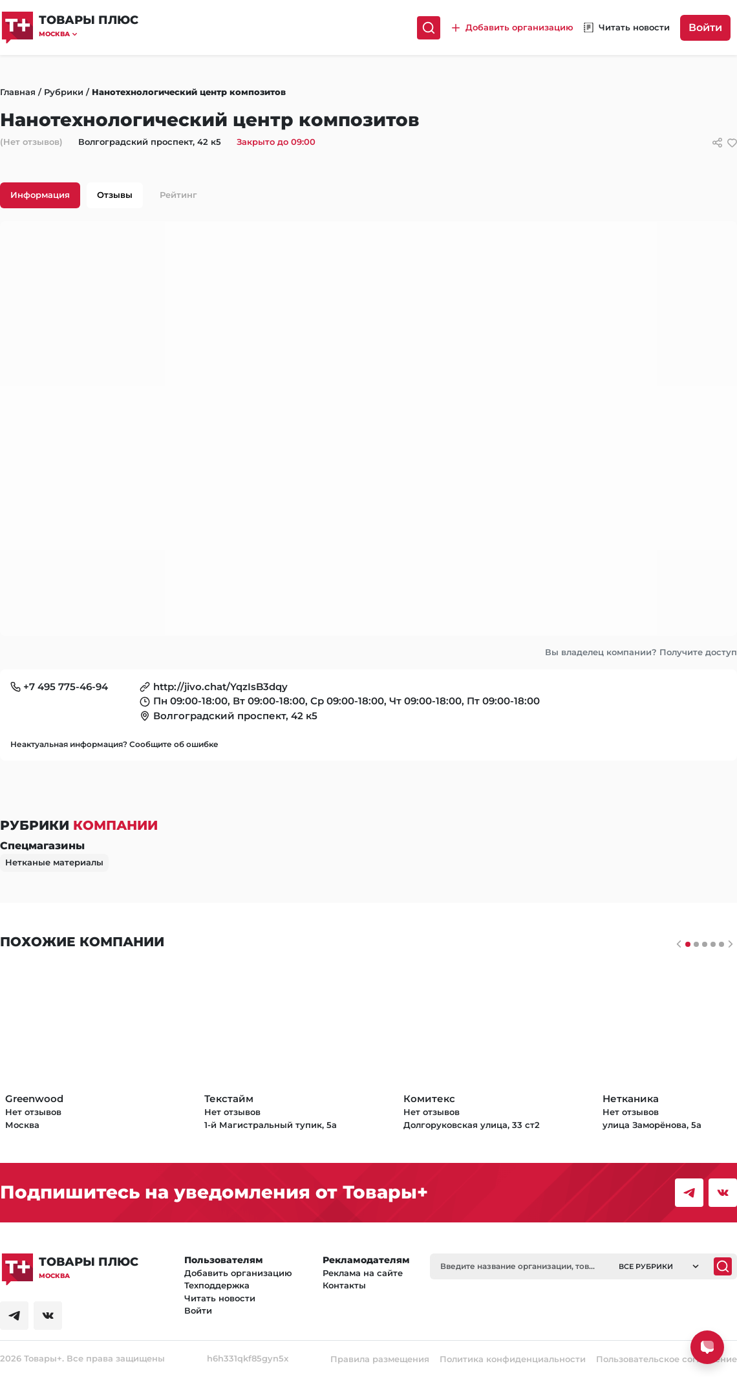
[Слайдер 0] (687, 944)
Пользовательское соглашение (666, 1359)
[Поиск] (428, 27)
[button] (88, 34)
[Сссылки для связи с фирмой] (717, 142)
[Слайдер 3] (713, 944)
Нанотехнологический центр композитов (189, 92)
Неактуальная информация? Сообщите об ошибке (114, 744)
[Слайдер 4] (721, 944)
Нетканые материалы (54, 862)
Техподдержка (217, 1285)
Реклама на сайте (363, 1273)
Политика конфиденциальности (513, 1359)
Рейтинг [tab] (178, 195)
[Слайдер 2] (704, 944)
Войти (705, 27)
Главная (18, 92)
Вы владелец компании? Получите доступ (641, 652)
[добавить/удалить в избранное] (732, 142)
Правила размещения (379, 1359)
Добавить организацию (238, 1273)
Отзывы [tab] (115, 195)
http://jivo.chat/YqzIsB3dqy (220, 686)
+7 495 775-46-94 (65, 686)
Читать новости (219, 1298)
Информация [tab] (40, 195)
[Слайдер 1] (696, 944)
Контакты (344, 1285)
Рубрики (63, 92)
